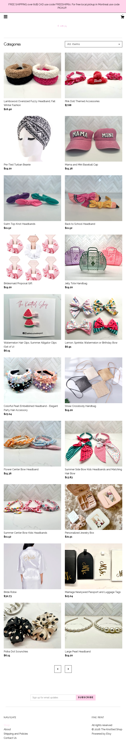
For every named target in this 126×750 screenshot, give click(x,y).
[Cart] (122, 17)
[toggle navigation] (5, 16)
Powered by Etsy (101, 733)
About (7, 729)
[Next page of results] (68, 669)
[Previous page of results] (57, 669)
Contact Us (10, 737)
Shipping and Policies (16, 733)
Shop (7, 725)
